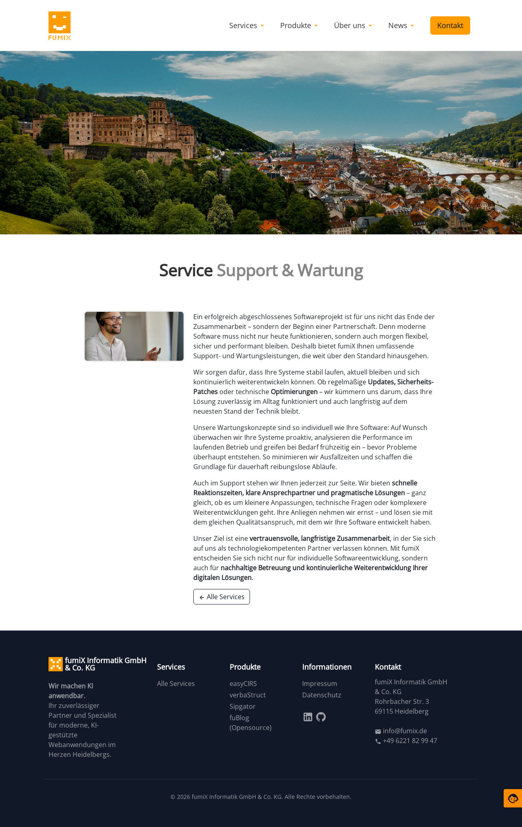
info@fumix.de (401, 730)
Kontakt (450, 25)
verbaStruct (248, 694)
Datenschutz (321, 694)
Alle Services (222, 596)
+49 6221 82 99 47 (406, 740)
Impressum (319, 683)
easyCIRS (243, 683)
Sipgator (243, 706)
